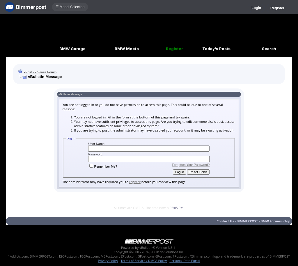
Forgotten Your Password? (191, 164)
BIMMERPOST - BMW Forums (259, 221)
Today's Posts (216, 48)
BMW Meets (127, 48)
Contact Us (225, 221)
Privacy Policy (108, 260)
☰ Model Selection (70, 7)
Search (269, 48)
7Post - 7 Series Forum (40, 72)
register (135, 182)
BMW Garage (72, 48)
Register (277, 8)
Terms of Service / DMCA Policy (143, 260)
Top (287, 221)
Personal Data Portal (184, 260)
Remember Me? (103, 166)
